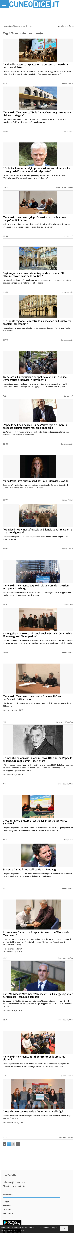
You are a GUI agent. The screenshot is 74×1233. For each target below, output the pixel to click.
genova (7, 1209)
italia (6, 1201)
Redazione (9, 1174)
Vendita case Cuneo (66, 26)
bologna (8, 1213)
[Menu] (4, 4)
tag (10, 26)
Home (5, 26)
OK (64, 1228)
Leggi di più (20, 1230)
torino (7, 1205)
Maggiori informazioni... (14, 1186)
